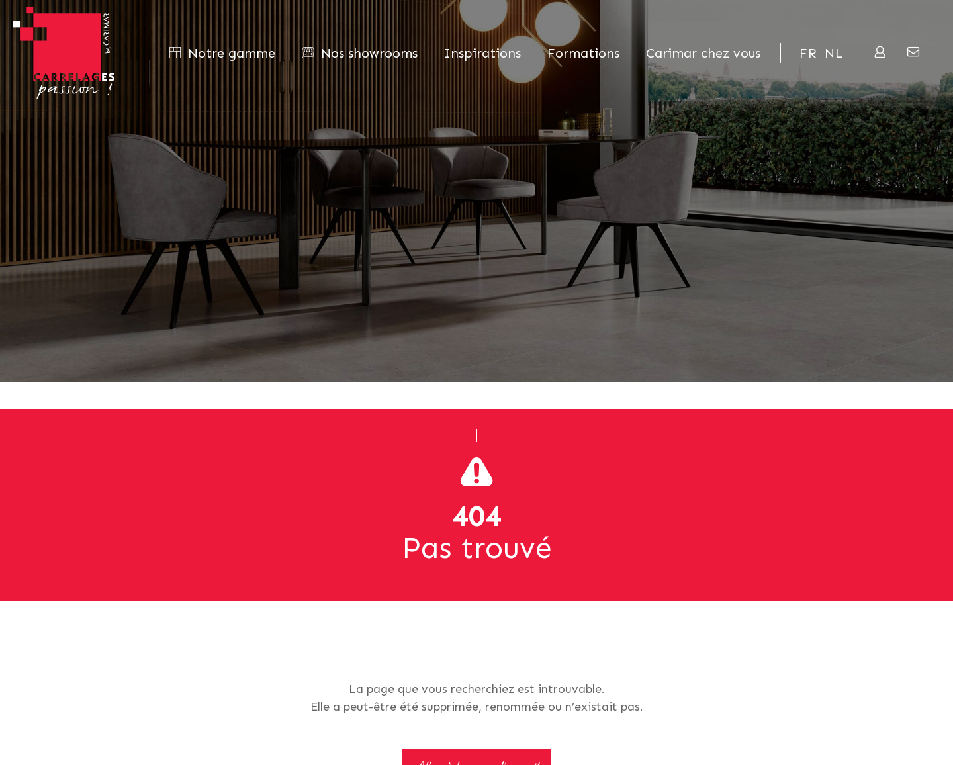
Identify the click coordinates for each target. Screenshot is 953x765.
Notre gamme (222, 53)
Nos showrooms (360, 53)
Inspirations (482, 53)
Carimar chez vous (703, 53)
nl (834, 53)
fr (808, 53)
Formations (583, 53)
